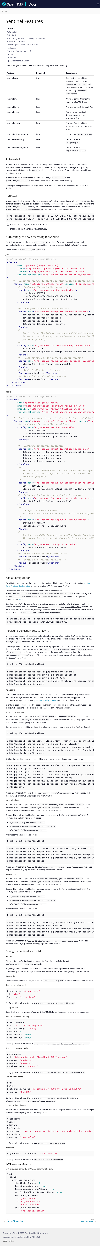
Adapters (12, 48)
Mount (11, 54)
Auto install (12, 32)
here (21, 599)
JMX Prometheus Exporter (19, 60)
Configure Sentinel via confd (19, 51)
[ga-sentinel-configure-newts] (46, 700)
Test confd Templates (15, 1221)
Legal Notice (8, 1241)
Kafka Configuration (16, 41)
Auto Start (11, 35)
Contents (12, 57)
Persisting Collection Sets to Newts (22, 44)
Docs (33, 4)
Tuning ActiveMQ (87, 1221)
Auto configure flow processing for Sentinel (26, 38)
